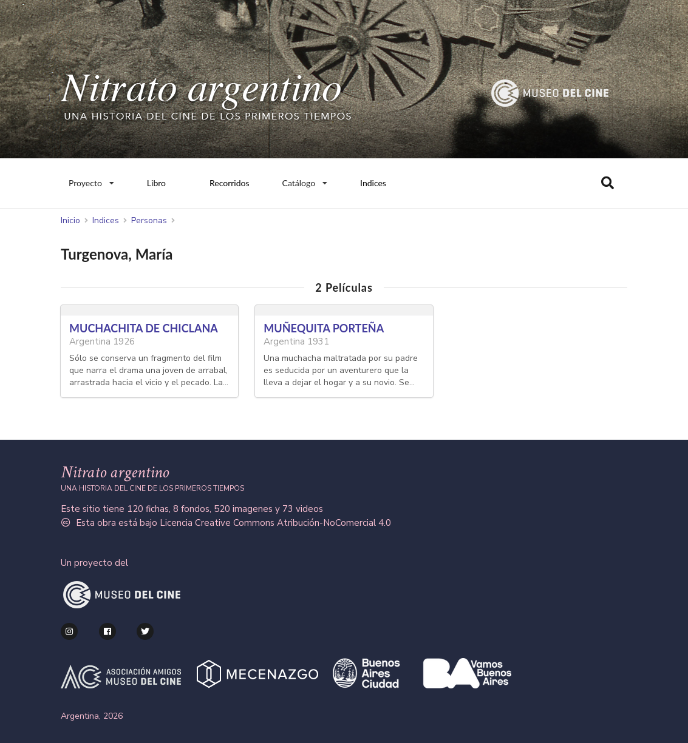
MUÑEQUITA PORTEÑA (324, 328)
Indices (373, 183)
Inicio (70, 221)
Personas (149, 221)
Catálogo (305, 180)
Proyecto (91, 180)
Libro (156, 183)
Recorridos (229, 183)
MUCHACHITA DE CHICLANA (143, 328)
